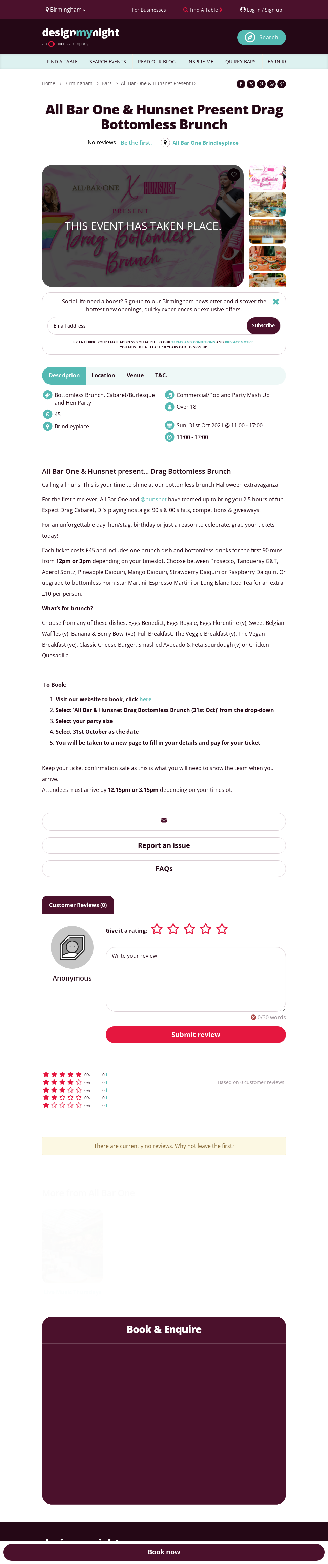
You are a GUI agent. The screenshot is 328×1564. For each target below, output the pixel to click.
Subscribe (263, 325)
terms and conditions (193, 342)
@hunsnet (154, 499)
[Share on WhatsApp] (271, 84)
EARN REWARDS (286, 61)
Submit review (195, 1034)
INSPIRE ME (200, 61)
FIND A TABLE (62, 61)
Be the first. (135, 142)
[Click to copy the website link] (281, 84)
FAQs (164, 868)
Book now (164, 1552)
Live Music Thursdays (72, 1292)
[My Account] (261, 9)
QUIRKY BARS (240, 61)
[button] (111, 1074)
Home (48, 83)
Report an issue (164, 845)
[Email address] (147, 325)
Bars (107, 83)
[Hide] (276, 301)
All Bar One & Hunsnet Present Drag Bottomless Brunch (184, 83)
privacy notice (239, 342)
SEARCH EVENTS (107, 61)
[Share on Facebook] (241, 84)
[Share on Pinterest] (261, 84)
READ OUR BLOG (157, 61)
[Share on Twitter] (251, 84)
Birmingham (78, 83)
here (145, 699)
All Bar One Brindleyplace (205, 142)
